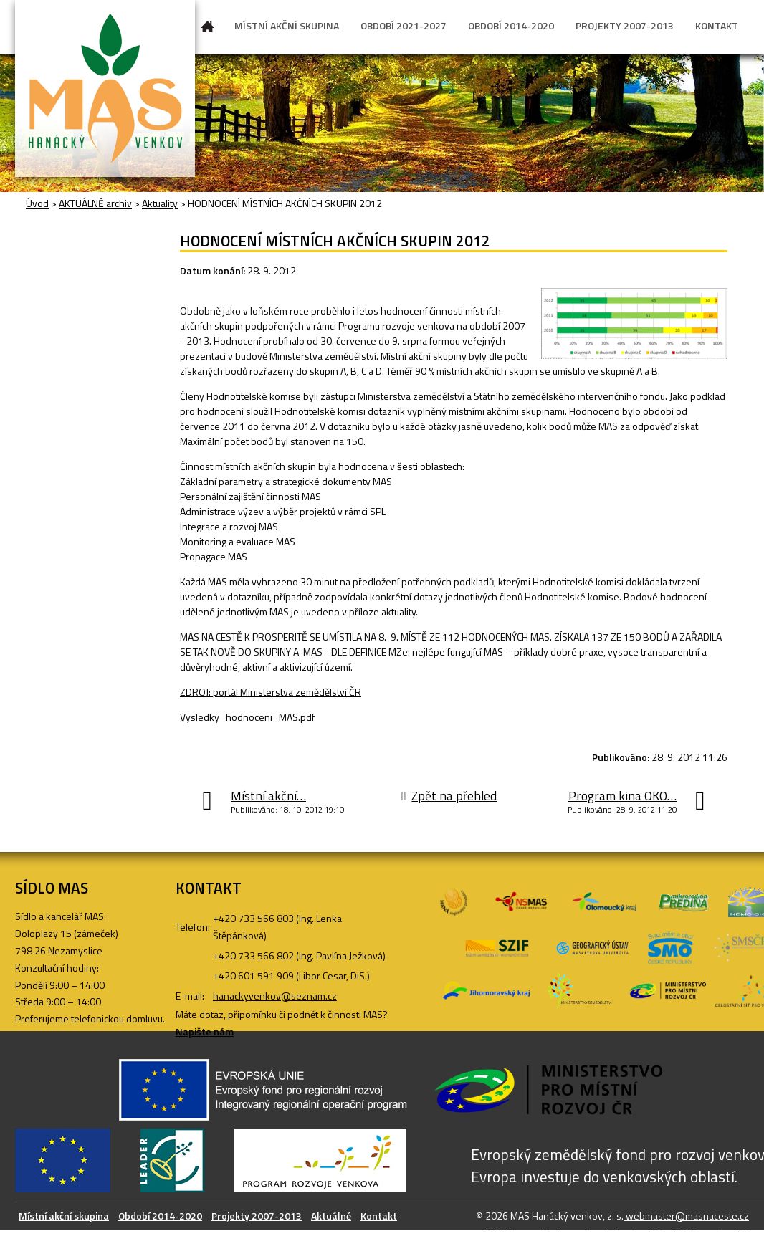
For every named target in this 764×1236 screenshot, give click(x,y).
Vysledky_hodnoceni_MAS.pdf (247, 716)
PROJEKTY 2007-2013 (625, 25)
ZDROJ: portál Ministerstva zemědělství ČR (270, 691)
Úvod (208, 29)
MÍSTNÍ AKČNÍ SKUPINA (286, 25)
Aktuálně (331, 1215)
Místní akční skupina (64, 1215)
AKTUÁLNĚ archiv (95, 203)
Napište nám (205, 1031)
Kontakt (378, 1215)
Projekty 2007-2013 (256, 1215)
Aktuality (160, 203)
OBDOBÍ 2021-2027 (403, 25)
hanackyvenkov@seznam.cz (275, 995)
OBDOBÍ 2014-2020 (511, 25)
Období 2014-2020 (160, 1215)
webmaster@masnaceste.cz (686, 1215)
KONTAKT (716, 25)
